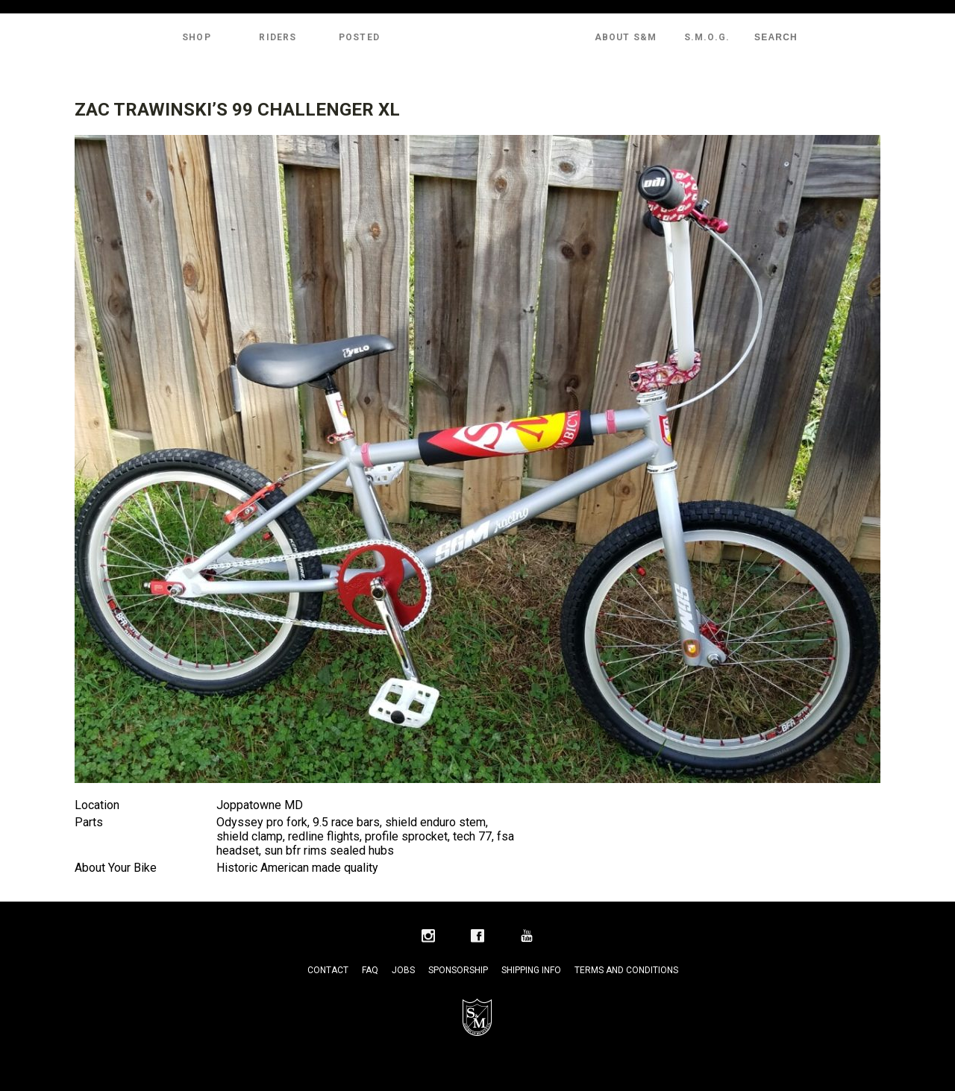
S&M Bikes (477, 37)
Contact (327, 970)
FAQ (370, 970)
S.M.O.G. (707, 37)
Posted (359, 37)
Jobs (403, 970)
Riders (277, 37)
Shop (196, 37)
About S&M (626, 37)
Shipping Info (531, 970)
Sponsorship (458, 970)
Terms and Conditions (626, 970)
